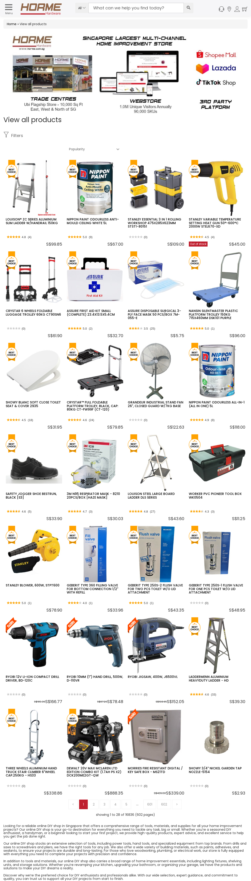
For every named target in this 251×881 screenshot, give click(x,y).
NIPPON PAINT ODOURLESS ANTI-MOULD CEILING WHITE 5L (93, 208)
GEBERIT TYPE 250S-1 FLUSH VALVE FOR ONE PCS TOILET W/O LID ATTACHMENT (216, 575)
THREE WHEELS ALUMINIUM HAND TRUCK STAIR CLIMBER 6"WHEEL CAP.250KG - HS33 (31, 758)
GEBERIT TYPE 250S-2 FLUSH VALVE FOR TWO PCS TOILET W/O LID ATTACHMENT (155, 575)
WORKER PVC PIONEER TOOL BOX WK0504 (215, 482)
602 (164, 791)
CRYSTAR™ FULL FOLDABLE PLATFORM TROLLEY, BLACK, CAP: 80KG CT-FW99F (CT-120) (92, 392)
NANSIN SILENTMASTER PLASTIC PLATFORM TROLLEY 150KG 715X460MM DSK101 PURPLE (213, 301)
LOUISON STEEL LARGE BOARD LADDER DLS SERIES (151, 482)
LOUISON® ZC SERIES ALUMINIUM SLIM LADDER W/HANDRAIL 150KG (32, 208)
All (82, 8)
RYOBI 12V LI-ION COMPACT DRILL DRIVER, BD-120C (32, 665)
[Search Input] (136, 8)
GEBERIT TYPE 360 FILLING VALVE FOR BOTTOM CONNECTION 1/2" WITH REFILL (92, 575)
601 (149, 791)
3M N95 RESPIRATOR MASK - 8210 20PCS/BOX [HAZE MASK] (93, 482)
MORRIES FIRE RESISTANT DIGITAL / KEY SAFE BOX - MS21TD (155, 756)
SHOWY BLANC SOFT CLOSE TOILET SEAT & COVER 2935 (33, 391)
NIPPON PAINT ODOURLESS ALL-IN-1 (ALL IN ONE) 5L (217, 391)
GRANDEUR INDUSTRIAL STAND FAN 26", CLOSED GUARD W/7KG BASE (155, 391)
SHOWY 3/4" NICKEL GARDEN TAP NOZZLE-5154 (215, 756)
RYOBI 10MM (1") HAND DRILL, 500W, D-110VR (95, 665)
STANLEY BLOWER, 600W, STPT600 (32, 571)
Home (11, 24)
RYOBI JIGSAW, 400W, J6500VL (153, 663)
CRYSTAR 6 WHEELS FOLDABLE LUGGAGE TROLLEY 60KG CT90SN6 (33, 299)
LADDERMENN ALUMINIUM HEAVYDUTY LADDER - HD (209, 665)
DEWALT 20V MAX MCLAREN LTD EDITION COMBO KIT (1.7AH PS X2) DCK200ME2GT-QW (94, 758)
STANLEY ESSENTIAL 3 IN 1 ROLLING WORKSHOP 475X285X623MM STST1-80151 (154, 209)
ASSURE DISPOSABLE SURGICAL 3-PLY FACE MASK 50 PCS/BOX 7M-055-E (154, 301)
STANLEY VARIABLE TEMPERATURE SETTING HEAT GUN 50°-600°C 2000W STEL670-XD (215, 209)
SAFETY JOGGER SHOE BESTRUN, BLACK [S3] (31, 482)
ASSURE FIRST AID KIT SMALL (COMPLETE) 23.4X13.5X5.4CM (91, 299)
